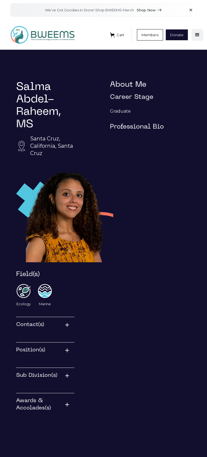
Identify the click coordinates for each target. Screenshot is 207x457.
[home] (42, 35)
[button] (117, 34)
